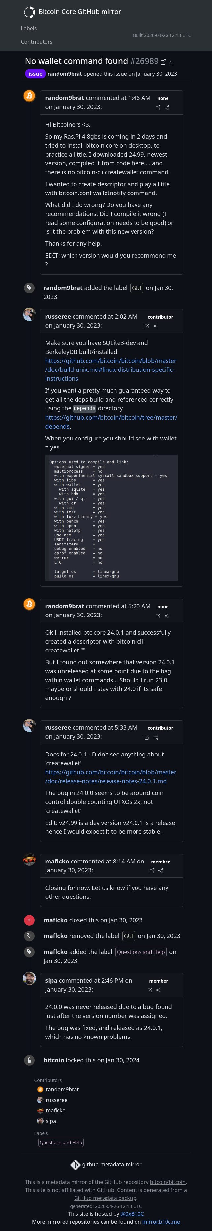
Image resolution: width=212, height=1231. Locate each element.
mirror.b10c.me (161, 1221)
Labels (29, 28)
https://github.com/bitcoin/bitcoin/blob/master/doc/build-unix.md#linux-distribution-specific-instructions (111, 369)
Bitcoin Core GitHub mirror (71, 12)
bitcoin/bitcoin (168, 1182)
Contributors (37, 41)
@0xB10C (132, 1213)
